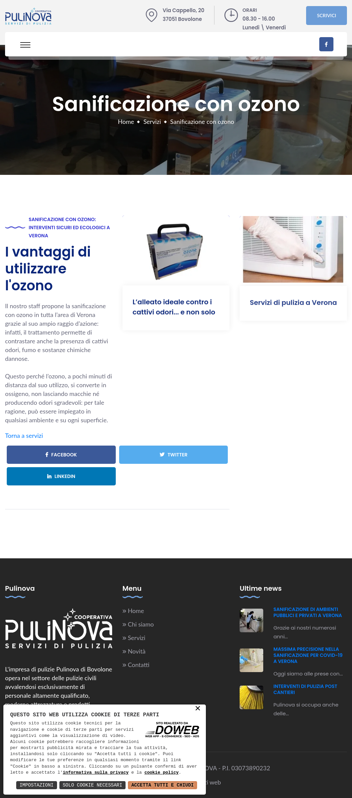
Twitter (174, 454)
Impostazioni (37, 785)
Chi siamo (141, 624)
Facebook (61, 454)
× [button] (198, 708)
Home (126, 121)
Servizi (152, 121)
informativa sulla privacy (96, 773)
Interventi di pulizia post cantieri (305, 689)
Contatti (139, 664)
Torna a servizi (24, 435)
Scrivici (326, 15)
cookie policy (161, 773)
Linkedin (61, 476)
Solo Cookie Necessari (92, 785)
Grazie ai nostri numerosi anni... (304, 632)
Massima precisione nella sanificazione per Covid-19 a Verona (308, 655)
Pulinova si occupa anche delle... (305, 709)
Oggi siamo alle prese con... (308, 673)
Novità (136, 651)
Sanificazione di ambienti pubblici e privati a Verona (307, 612)
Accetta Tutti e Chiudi (162, 785)
